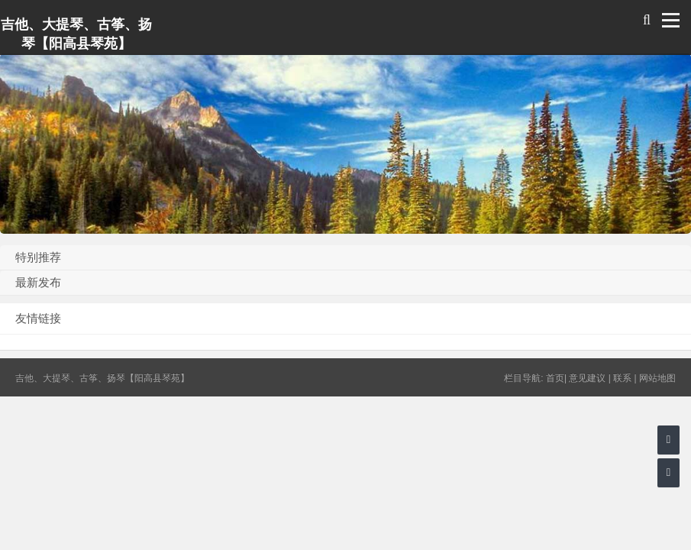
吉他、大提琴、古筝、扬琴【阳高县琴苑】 (76, 34)
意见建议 (587, 378)
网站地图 (657, 378)
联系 (622, 378)
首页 (555, 378)
